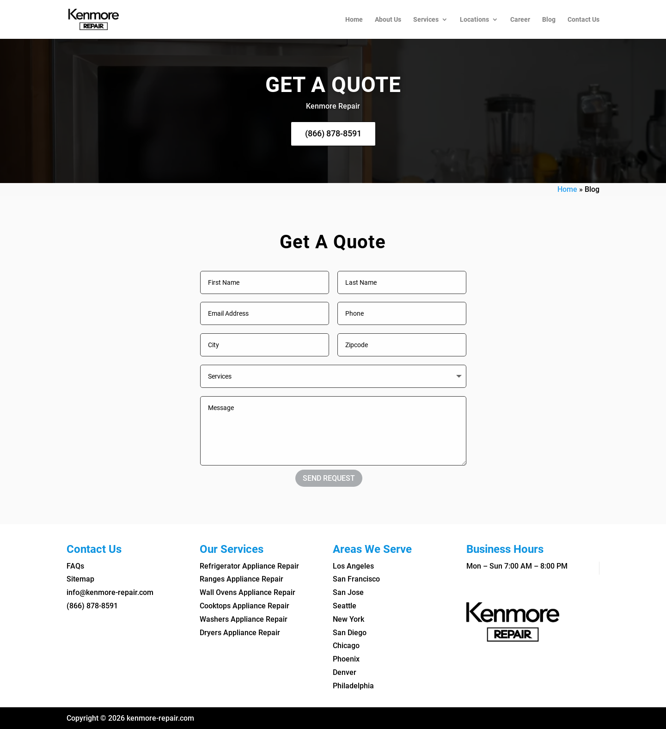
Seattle (344, 605)
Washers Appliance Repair (243, 619)
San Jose (348, 592)
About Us (388, 19)
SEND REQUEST (329, 478)
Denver (344, 672)
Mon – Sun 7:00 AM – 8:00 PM (517, 566)
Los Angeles (353, 566)
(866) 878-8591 (333, 133)
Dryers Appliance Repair (240, 632)
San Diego (350, 632)
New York (348, 619)
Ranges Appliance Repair (241, 579)
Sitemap (80, 579)
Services (426, 19)
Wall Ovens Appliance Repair (247, 592)
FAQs (75, 566)
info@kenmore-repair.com (110, 592)
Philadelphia (353, 685)
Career (520, 19)
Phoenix (346, 659)
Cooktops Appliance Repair (244, 605)
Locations (474, 19)
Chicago (346, 645)
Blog (549, 19)
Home (354, 19)
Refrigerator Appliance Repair (249, 566)
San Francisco (356, 579)
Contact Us (583, 19)
